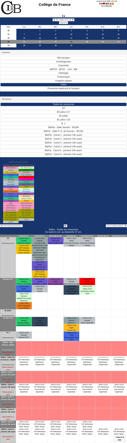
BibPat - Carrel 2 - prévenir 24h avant (8, 386)
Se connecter (107, 6)
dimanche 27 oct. (119, 236)
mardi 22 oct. (40, 236)
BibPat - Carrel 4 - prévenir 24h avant (8, 410)
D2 (8, 238)
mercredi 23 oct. (55, 236)
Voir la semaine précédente (11, 226)
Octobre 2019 (63, 20)
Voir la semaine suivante (116, 226)
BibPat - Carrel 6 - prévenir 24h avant (8, 430)
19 (103, 38)
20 (118, 38)
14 (24, 38)
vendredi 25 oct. (87, 236)
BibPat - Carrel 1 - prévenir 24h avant (8, 373)
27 (118, 42)
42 (8, 38)
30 (56, 45)
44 (8, 45)
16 (56, 38)
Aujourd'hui (63, 23)
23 (56, 42)
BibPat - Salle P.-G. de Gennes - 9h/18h (8, 358)
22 (40, 42)
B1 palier (8, 310)
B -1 (8, 333)
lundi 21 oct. (24, 236)
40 (8, 30)
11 (87, 34)
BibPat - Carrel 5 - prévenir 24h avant (8, 423)
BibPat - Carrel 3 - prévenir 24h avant (8, 398)
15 (40, 38)
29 (40, 45)
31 (71, 45)
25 (87, 42)
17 (71, 38)
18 (87, 38)
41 (8, 34)
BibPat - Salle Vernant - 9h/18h (8, 343)
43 (8, 42)
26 (103, 42)
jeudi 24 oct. (71, 236)
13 (118, 34)
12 (103, 34)
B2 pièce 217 (8, 279)
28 (24, 45)
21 (24, 42)
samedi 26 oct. (103, 236)
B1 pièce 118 (8, 318)
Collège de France (55, 4)
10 (71, 34)
